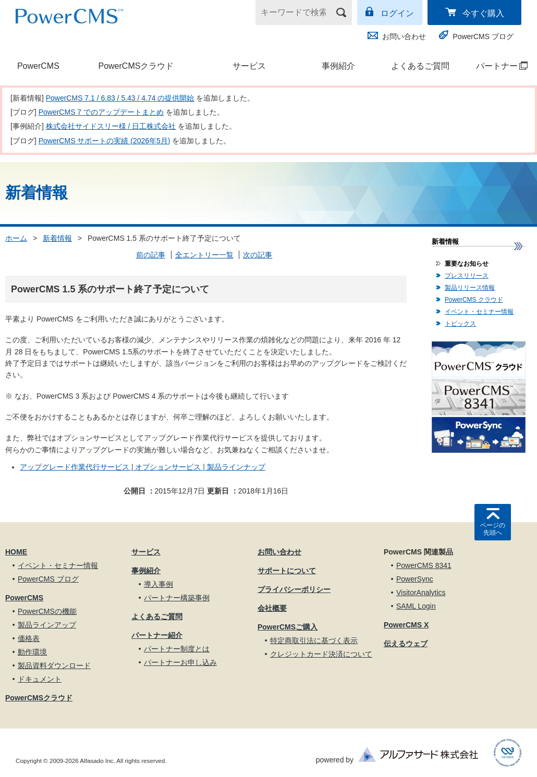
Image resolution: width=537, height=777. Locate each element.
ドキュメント (40, 679)
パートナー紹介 (156, 635)
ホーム (16, 238)
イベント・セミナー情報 (479, 311)
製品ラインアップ (47, 625)
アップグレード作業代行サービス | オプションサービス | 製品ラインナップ (142, 467)
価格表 (29, 638)
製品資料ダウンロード (54, 665)
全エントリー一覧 (204, 255)
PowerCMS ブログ (483, 36)
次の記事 (257, 255)
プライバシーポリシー (294, 589)
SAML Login (416, 606)
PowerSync (414, 579)
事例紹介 (338, 65)
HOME (16, 552)
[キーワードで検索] (297, 12)
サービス (249, 65)
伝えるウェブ (406, 643)
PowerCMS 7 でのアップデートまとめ (101, 112)
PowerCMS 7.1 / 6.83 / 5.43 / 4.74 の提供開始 (120, 98)
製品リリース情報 (470, 287)
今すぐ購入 (483, 13)
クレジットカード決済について (321, 654)
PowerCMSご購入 (288, 627)
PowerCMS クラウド (474, 299)
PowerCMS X (406, 625)
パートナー (496, 65)
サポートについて (287, 570)
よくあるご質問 (420, 65)
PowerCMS (38, 65)
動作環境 (32, 652)
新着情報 (57, 238)
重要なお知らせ (467, 263)
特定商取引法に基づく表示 (314, 640)
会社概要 (272, 608)
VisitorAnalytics (421, 592)
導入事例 (158, 584)
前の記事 (150, 255)
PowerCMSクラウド (136, 65)
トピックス (460, 323)
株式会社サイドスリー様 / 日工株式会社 (111, 126)
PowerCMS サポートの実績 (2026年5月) (104, 141)
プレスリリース (467, 275)
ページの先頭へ (492, 529)
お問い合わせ (404, 36)
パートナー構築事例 (177, 598)
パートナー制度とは (177, 649)
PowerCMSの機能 (47, 611)
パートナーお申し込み (180, 662)
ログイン (397, 13)
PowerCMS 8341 (423, 565)
